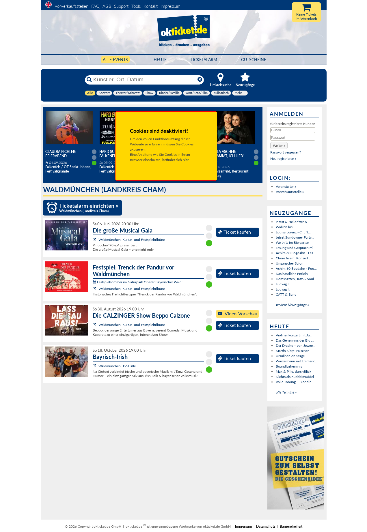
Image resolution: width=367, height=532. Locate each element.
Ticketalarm (204, 59)
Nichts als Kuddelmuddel (295, 376)
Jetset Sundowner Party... (295, 237)
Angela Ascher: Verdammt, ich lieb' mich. (225, 155)
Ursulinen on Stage (290, 356)
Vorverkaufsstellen (71, 6)
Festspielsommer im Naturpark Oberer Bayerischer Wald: (137, 282)
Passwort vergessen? (285, 152)
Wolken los (284, 227)
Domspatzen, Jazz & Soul (295, 279)
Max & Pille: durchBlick (293, 371)
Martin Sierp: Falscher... (293, 351)
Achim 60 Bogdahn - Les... (296, 253)
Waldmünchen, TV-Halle (117, 366)
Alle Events (115, 59)
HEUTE (160, 59)
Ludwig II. (283, 284)
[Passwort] (292, 138)
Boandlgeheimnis (289, 366)
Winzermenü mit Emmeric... (297, 361)
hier (186, 160)
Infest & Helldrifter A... (293, 222)
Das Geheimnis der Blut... (295, 340)
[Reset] (200, 79)
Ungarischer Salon (289, 263)
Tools (136, 6)
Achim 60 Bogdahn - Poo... (296, 268)
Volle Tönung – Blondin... (295, 382)
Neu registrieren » (283, 158)
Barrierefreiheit (291, 526)
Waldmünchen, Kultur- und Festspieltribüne (131, 239)
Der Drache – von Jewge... (295, 345)
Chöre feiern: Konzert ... (294, 258)
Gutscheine (253, 59)
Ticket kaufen (234, 232)
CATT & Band (286, 294)
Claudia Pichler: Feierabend (60, 153)
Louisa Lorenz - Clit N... (293, 232)
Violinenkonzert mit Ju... (294, 335)
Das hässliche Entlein (292, 273)
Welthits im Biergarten (292, 242)
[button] (279, 145)
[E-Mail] (292, 130)
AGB (107, 6)
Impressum (170, 6)
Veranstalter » (286, 186)
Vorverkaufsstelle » (290, 192)
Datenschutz (265, 526)
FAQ (95, 6)
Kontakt (151, 6)
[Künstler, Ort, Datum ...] (144, 79)
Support (121, 6)
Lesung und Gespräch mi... (296, 248)
